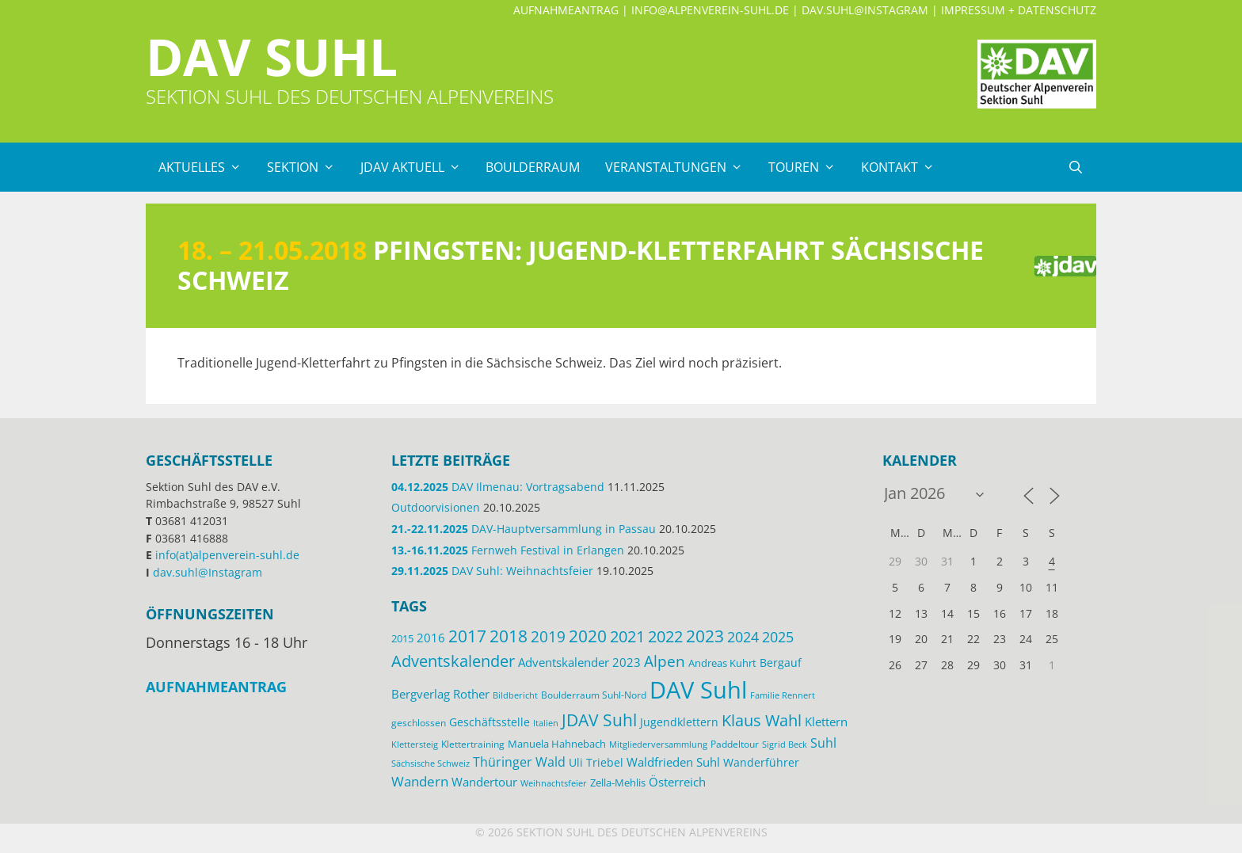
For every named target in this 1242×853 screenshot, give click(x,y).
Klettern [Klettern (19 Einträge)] (826, 721)
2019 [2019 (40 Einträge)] (548, 636)
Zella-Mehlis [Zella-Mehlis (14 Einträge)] (618, 782)
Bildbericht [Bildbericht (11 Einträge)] (515, 695)
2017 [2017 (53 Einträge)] (467, 636)
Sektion (307, 167)
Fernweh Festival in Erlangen (507, 550)
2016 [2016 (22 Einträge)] (431, 637)
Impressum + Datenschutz (1018, 9)
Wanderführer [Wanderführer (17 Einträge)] (761, 762)
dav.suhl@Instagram (865, 9)
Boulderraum (533, 167)
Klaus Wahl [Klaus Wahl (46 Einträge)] (762, 720)
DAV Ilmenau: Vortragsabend (497, 486)
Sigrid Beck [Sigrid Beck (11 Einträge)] (784, 744)
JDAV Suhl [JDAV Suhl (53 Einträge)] (599, 720)
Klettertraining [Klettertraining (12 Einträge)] (473, 743)
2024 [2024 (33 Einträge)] (743, 636)
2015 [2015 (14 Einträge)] (402, 638)
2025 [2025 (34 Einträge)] (778, 636)
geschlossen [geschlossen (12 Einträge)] (418, 722)
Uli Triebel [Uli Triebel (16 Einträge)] (596, 763)
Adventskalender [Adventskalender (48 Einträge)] (453, 660)
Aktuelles (206, 167)
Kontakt (904, 167)
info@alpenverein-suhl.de (710, 9)
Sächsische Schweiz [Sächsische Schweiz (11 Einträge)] (430, 763)
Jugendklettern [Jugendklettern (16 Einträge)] (679, 722)
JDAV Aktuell (417, 167)
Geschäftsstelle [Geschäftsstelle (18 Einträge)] (489, 721)
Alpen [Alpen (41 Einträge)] (664, 661)
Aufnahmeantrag (566, 9)
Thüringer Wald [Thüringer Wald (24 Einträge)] (519, 762)
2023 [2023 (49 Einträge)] (705, 636)
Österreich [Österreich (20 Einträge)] (677, 782)
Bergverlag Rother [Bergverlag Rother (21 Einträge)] (440, 694)
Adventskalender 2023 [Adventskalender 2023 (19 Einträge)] (579, 662)
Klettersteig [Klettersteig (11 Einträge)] (414, 744)
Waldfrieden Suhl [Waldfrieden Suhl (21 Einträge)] (673, 762)
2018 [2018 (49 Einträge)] (509, 636)
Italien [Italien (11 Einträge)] (545, 723)
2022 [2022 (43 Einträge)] (665, 636)
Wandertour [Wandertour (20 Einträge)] (484, 782)
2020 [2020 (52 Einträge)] (588, 636)
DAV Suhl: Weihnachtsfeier (492, 570)
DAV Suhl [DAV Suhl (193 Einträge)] (698, 690)
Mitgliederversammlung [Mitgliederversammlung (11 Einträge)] (658, 744)
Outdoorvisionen (435, 507)
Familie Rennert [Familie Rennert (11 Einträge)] (782, 695)
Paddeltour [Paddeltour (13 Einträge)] (735, 744)
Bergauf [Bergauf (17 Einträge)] (781, 662)
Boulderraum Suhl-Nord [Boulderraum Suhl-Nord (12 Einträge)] (593, 694)
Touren (808, 167)
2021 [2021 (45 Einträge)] (627, 636)
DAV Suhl (272, 56)
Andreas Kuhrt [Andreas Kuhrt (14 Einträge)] (722, 663)
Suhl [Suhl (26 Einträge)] (823, 742)
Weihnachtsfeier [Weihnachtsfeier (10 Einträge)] (553, 783)
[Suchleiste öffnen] (1075, 167)
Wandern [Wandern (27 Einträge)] (419, 781)
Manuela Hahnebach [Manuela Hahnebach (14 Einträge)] (557, 744)
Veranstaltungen (680, 167)
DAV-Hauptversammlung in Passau (523, 528)
